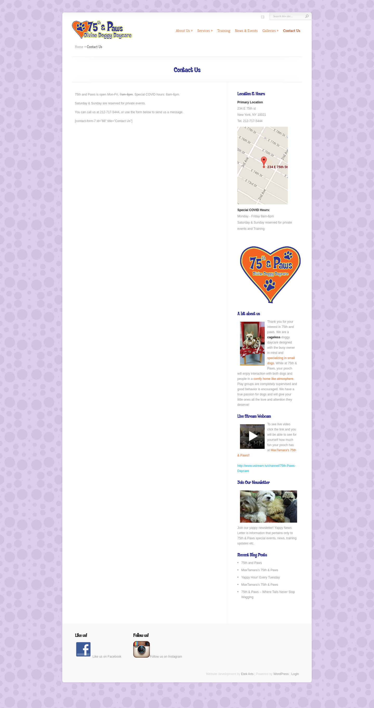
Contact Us (291, 30)
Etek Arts (247, 674)
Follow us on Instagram (157, 656)
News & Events (246, 30)
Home (79, 46)
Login (295, 674)
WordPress (281, 674)
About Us (184, 30)
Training (223, 30)
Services (205, 30)
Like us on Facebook (98, 656)
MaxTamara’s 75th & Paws (259, 570)
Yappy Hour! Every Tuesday (260, 577)
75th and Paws (251, 563)
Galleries (270, 30)
